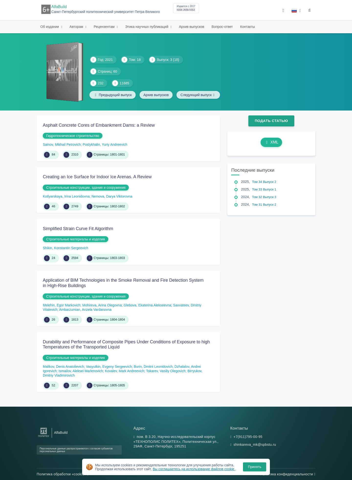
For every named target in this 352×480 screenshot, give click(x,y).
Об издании (50, 27)
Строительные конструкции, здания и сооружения (85, 188)
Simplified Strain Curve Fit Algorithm (78, 228)
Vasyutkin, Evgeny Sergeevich (109, 366)
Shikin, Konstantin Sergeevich (65, 248)
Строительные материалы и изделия (75, 239)
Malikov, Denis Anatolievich (63, 366)
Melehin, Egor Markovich (61, 305)
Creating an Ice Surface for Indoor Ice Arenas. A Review (97, 176)
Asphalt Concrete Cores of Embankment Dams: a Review (99, 125)
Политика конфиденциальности (287, 474)
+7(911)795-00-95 (247, 437)
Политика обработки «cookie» (62, 474)
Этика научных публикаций (147, 27)
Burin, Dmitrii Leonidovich (153, 366)
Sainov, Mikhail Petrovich (62, 144)
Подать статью (271, 121)
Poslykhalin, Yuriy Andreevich (105, 144)
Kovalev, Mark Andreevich (124, 371)
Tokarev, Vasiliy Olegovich (166, 371)
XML (271, 142)
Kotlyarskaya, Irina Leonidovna (66, 196)
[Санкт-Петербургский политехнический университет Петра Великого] (44, 437)
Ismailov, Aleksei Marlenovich (81, 371)
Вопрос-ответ (222, 27)
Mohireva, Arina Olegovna (102, 305)
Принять (254, 467)
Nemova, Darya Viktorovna (111, 196)
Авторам (76, 27)
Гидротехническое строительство (72, 136)
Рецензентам (104, 27)
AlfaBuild (59, 7)
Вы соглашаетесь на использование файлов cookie (194, 469)
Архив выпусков (191, 27)
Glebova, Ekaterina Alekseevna (147, 305)
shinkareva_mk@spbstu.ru (254, 445)
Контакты (247, 27)
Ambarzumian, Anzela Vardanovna (85, 310)
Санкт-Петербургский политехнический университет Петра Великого (105, 12)
